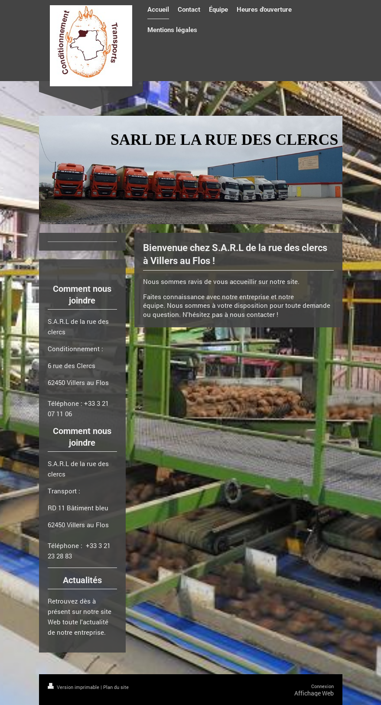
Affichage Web (314, 693)
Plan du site (116, 687)
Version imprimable (74, 687)
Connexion (322, 686)
